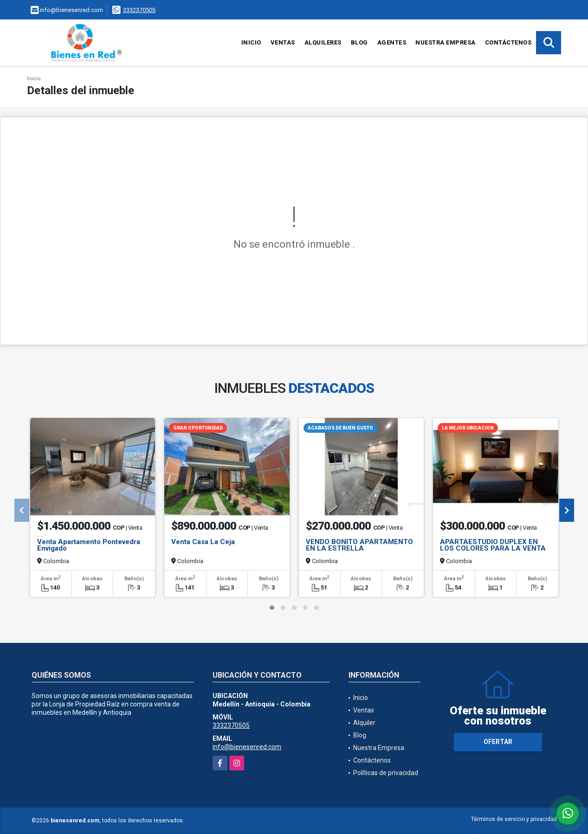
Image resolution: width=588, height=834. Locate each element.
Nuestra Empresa (445, 42)
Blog (359, 42)
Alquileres (323, 42)
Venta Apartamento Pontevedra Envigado (88, 545)
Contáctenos (508, 42)
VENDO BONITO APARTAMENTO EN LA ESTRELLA (359, 545)
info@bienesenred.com (247, 747)
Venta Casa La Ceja (203, 542)
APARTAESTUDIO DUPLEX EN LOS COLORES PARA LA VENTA (493, 545)
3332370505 (139, 9)
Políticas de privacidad (385, 772)
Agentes (392, 42)
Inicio (251, 42)
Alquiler (364, 722)
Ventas (283, 42)
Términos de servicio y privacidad (514, 819)
